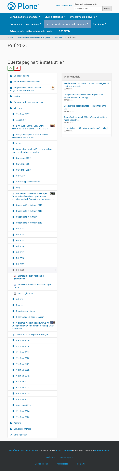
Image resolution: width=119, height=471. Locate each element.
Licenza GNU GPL (102, 450)
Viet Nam (50, 78)
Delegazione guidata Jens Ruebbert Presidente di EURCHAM (58, 109)
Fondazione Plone (64, 450)
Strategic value (53, 96)
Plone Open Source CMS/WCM (23, 450)
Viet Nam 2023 (53, 409)
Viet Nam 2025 (53, 427)
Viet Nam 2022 (53, 378)
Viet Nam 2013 (53, 390)
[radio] (11, 68)
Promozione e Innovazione (24, 24)
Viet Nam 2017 (22, 114)
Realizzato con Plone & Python (59, 457)
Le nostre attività (54, 30)
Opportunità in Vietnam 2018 (58, 234)
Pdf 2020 (50, 284)
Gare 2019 (51, 159)
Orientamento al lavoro (82, 16)
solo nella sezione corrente (86, 4)
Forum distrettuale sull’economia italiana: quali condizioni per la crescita (57, 130)
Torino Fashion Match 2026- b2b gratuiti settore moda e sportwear (85, 118)
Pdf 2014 (50, 248)
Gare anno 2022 (54, 141)
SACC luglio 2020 (23, 293)
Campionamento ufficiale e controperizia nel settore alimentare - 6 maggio (83, 96)
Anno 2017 (21, 120)
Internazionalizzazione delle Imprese (66, 24)
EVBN (49, 118)
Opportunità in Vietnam (58, 226)
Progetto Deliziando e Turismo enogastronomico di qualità (57, 51)
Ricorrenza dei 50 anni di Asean (57, 311)
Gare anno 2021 (54, 147)
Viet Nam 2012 (53, 384)
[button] (40, 16)
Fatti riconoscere (64, 5)
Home (10, 37)
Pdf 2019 (50, 278)
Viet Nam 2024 (53, 421)
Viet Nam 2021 (53, 372)
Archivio (50, 84)
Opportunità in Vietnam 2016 (58, 209)
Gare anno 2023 (54, 415)
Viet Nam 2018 (53, 353)
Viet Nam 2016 (53, 347)
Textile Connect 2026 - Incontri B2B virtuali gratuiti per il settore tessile (86, 84)
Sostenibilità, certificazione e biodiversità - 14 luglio (86, 128)
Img (48, 175)
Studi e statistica (54, 16)
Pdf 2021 (50, 291)
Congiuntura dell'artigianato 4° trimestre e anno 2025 (85, 107)
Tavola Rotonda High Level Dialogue (56, 340)
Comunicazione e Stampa (24, 16)
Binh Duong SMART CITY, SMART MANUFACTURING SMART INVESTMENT (33, 127)
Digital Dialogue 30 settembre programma (29, 277)
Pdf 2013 (50, 241)
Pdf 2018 (50, 272)
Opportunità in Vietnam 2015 (58, 218)
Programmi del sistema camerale (58, 70)
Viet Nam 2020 (53, 366)
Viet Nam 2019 (53, 360)
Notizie (49, 62)
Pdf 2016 (50, 260)
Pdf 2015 (50, 254)
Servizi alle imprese (56, 90)
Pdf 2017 (50, 266)
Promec (50, 297)
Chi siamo (98, 24)
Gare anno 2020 (54, 153)
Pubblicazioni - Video (56, 303)
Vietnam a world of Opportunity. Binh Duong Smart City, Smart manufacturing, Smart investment (58, 325)
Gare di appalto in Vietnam (55, 167)
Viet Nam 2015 (53, 403)
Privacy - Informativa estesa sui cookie (31, 31)
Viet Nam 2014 (53, 397)
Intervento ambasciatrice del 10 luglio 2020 (32, 286)
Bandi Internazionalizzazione (57, 38)
